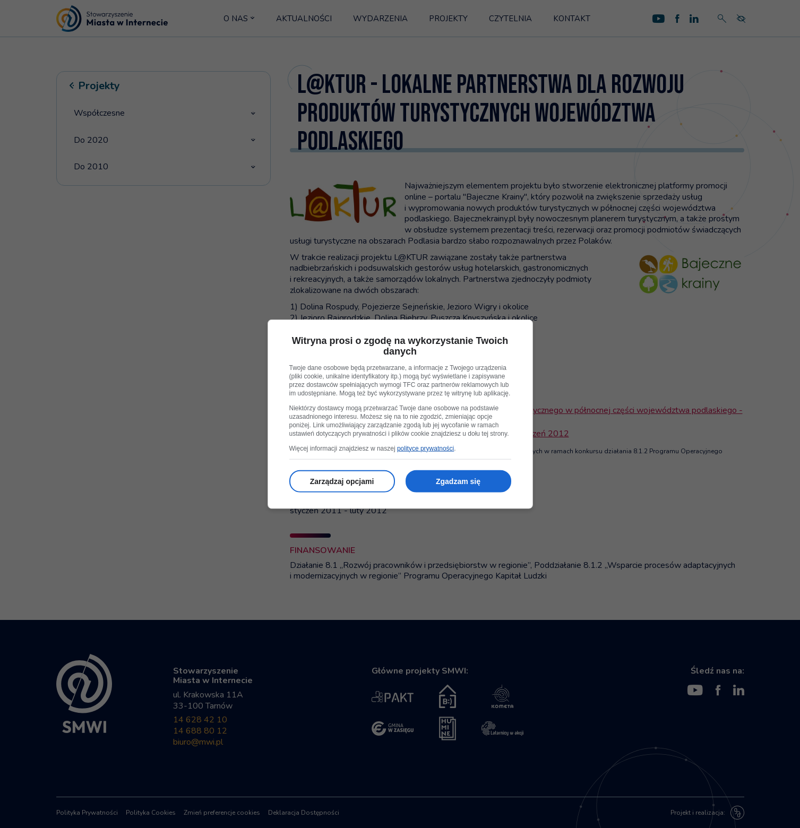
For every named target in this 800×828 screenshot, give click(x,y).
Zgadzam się (458, 481)
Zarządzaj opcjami (342, 481)
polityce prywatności (425, 448)
